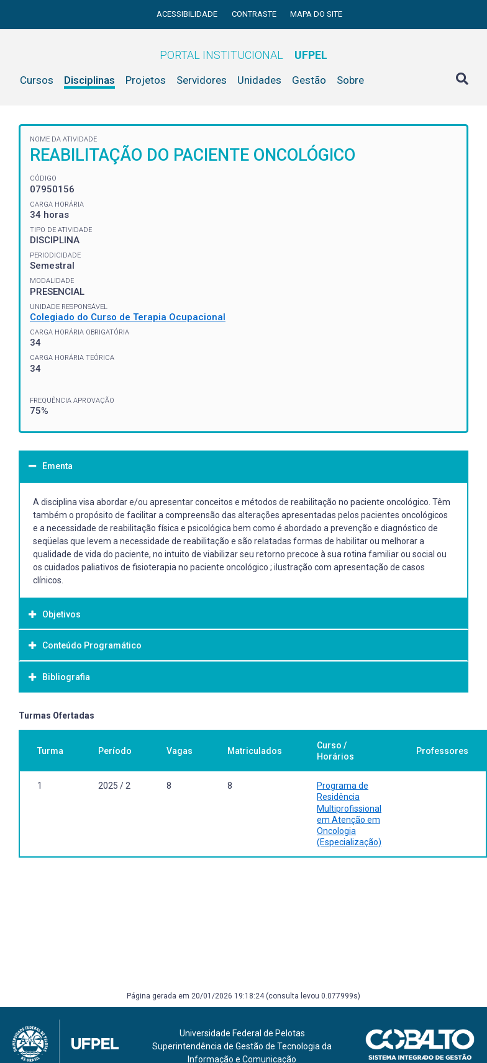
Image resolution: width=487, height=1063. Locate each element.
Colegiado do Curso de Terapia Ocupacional (127, 317)
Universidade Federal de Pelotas (242, 1033)
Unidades (259, 80)
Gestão (309, 80)
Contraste (255, 14)
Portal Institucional (243, 54)
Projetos (145, 80)
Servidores (201, 80)
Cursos (36, 80)
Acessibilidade (188, 14)
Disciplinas (89, 80)
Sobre (350, 80)
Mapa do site (316, 14)
